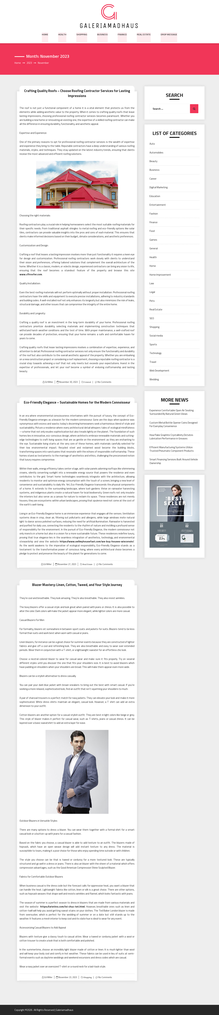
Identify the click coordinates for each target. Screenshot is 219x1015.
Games (153, 240)
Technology (156, 353)
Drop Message (169, 34)
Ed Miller (49, 382)
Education (155, 196)
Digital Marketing (159, 187)
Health (62, 34)
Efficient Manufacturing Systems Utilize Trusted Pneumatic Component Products (172, 449)
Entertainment (158, 205)
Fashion (154, 214)
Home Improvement (160, 275)
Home (45, 34)
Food (152, 231)
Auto (152, 144)
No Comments (105, 382)
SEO (152, 318)
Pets (152, 301)
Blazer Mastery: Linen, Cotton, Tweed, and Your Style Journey (77, 584)
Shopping (81, 34)
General (87, 382)
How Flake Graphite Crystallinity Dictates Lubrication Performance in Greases (171, 436)
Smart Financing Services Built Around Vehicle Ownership (174, 461)
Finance (122, 34)
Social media (156, 336)
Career (153, 179)
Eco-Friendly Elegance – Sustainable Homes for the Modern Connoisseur (77, 402)
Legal (152, 292)
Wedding (154, 379)
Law (152, 283)
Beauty (153, 161)
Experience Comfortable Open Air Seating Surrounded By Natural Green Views (172, 412)
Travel (153, 362)
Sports (153, 344)
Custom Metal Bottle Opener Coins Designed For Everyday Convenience (174, 424)
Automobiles (156, 152)
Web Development (159, 371)
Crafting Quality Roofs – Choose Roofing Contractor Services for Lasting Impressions (77, 93)
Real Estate (144, 34)
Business (102, 34)
